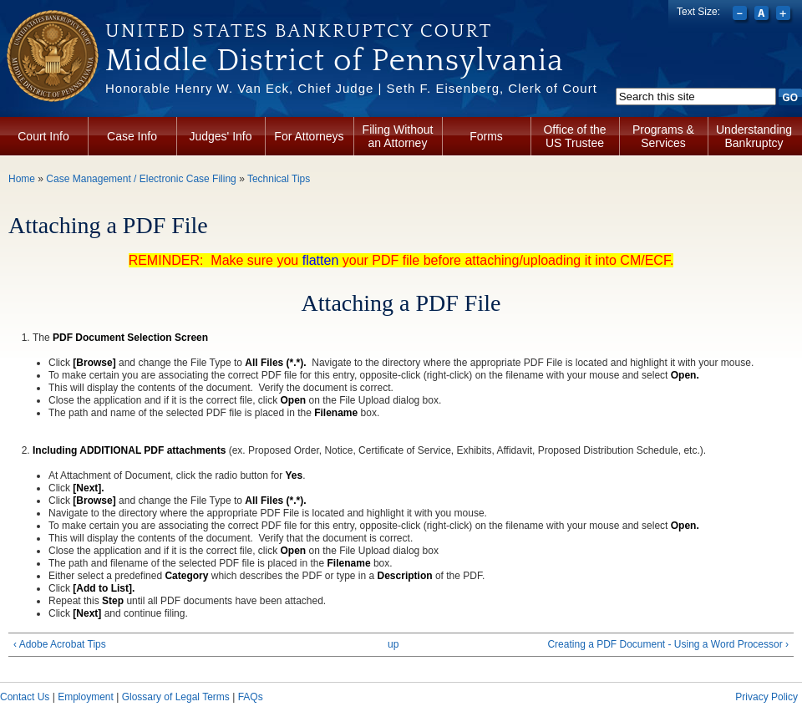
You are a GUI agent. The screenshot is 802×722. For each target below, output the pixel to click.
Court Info (43, 136)
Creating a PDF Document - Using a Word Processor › (668, 644)
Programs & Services (663, 136)
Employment (86, 697)
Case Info (132, 136)
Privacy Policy (766, 697)
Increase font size (785, 15)
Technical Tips (278, 179)
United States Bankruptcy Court (298, 31)
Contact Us (24, 697)
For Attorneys (308, 136)
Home (21, 179)
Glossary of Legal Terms (176, 697)
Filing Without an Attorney (398, 136)
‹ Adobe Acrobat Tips (59, 644)
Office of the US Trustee (574, 136)
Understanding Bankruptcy (754, 136)
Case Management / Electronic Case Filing (141, 179)
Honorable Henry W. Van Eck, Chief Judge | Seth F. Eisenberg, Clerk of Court (351, 88)
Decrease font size (741, 15)
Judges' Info (220, 136)
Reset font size (763, 15)
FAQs (250, 697)
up (393, 644)
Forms (486, 136)
